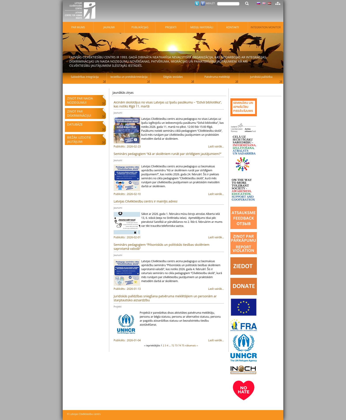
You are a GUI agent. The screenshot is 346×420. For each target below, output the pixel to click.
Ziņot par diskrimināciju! (79, 113)
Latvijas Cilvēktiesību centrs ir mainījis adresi (145, 201)
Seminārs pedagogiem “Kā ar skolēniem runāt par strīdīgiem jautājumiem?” (167, 154)
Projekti (118, 306)
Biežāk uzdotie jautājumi (79, 139)
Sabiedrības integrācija (85, 77)
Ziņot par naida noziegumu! (80, 100)
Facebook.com (203, 3)
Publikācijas (140, 27)
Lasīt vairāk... (169, 147)
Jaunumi (118, 112)
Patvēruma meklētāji (217, 77)
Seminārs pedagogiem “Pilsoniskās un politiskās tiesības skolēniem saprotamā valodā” (161, 246)
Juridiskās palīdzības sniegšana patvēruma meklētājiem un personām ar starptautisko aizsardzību (165, 298)
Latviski (269, 3)
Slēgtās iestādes (173, 77)
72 (172, 345)
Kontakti (232, 27)
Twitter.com (197, 3)
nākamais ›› (191, 345)
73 (176, 345)
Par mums (78, 27)
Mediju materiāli (201, 27)
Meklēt (210, 3)
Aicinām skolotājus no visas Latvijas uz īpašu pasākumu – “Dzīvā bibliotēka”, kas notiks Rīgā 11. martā (168, 104)
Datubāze (75, 124)
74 (179, 345)
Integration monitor (266, 27)
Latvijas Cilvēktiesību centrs (81, 11)
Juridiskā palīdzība (261, 77)
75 (183, 345)
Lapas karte (277, 3)
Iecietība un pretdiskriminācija (128, 77)
